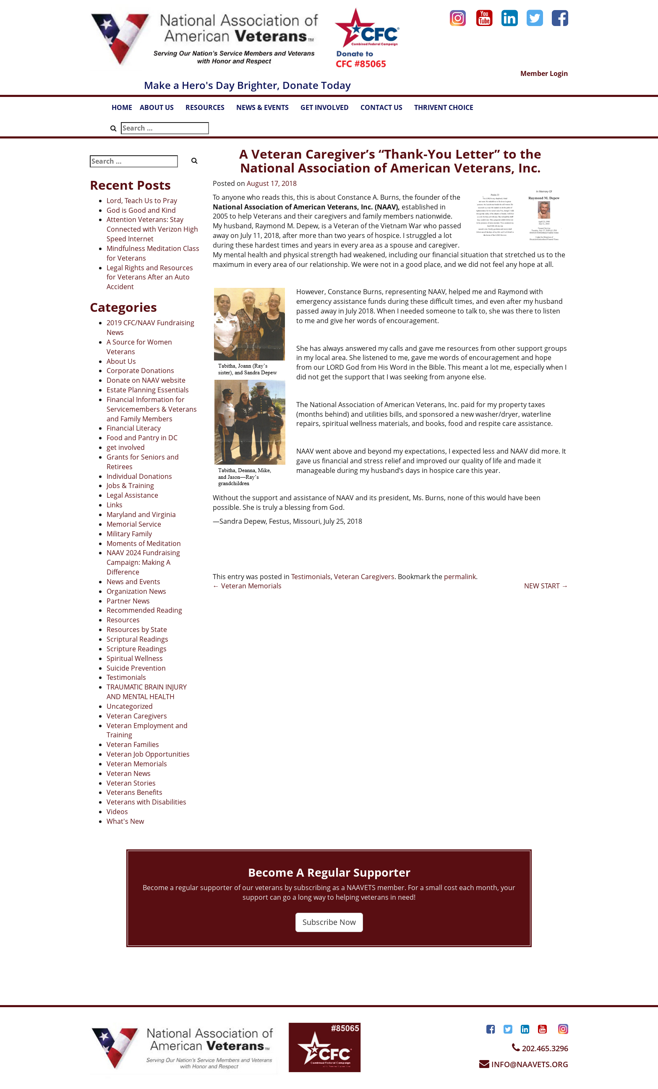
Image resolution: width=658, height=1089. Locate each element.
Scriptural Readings (137, 639)
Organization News (136, 591)
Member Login (544, 73)
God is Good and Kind (141, 210)
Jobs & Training (130, 485)
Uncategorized (130, 706)
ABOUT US (161, 110)
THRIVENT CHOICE (443, 107)
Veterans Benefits (134, 792)
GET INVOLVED (328, 110)
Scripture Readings (137, 648)
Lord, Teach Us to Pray (142, 200)
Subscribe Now (329, 922)
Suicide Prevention (136, 668)
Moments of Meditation (144, 543)
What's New (125, 821)
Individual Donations (139, 476)
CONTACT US (385, 110)
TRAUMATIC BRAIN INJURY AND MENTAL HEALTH (147, 691)
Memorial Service (134, 524)
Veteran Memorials (137, 763)
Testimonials (126, 677)
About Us (121, 361)
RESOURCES (208, 110)
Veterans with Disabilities (146, 802)
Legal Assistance (132, 495)
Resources (123, 619)
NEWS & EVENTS (266, 110)
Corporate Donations (140, 370)
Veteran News (129, 773)
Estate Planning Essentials (148, 389)
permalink (460, 576)
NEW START (546, 585)
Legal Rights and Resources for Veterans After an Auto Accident (150, 277)
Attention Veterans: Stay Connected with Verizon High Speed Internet (152, 229)
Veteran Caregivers (137, 716)
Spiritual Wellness (135, 658)
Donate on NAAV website (146, 380)
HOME (122, 107)
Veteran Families (133, 744)
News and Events (133, 581)
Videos (117, 811)
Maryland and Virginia (141, 514)
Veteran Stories (131, 783)
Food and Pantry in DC (142, 437)
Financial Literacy (134, 428)
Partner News (128, 601)
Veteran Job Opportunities (148, 754)
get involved (126, 447)
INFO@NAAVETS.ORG (523, 1064)
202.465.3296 (540, 1048)
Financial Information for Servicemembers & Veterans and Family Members (152, 409)
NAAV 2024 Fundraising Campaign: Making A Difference (143, 562)
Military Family (129, 533)
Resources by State (137, 629)
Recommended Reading (144, 610)
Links (115, 504)
